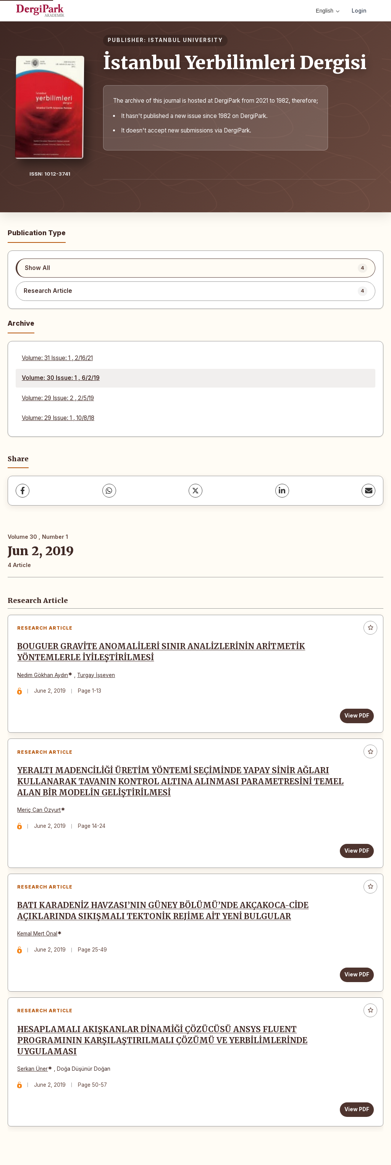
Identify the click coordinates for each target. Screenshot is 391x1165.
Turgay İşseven (96, 675)
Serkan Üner (33, 1070)
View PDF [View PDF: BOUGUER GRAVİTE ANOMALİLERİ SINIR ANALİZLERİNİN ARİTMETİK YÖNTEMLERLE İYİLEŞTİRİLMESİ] (356, 716)
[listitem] (195, 268)
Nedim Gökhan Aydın (43, 675)
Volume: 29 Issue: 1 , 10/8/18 (58, 418)
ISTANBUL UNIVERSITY (185, 40)
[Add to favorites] (370, 628)
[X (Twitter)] (195, 491)
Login (359, 10)
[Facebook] (22, 491)
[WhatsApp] (109, 491)
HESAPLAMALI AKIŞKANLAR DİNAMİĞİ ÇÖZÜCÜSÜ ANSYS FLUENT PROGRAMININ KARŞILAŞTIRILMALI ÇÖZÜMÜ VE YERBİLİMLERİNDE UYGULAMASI (163, 1042)
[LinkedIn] (282, 491)
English (327, 11)
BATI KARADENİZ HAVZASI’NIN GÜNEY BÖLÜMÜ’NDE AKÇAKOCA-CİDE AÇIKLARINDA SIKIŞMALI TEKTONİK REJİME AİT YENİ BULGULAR (163, 912)
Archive (21, 323)
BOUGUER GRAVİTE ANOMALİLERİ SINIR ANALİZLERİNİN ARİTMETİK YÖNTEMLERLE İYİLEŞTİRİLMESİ (161, 652)
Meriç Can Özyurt (39, 811)
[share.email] (368, 491)
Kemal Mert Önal (38, 935)
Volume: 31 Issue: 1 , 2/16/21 (57, 358)
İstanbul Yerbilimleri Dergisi (235, 62)
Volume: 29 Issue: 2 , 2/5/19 (58, 398)
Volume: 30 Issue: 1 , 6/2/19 (61, 377)
